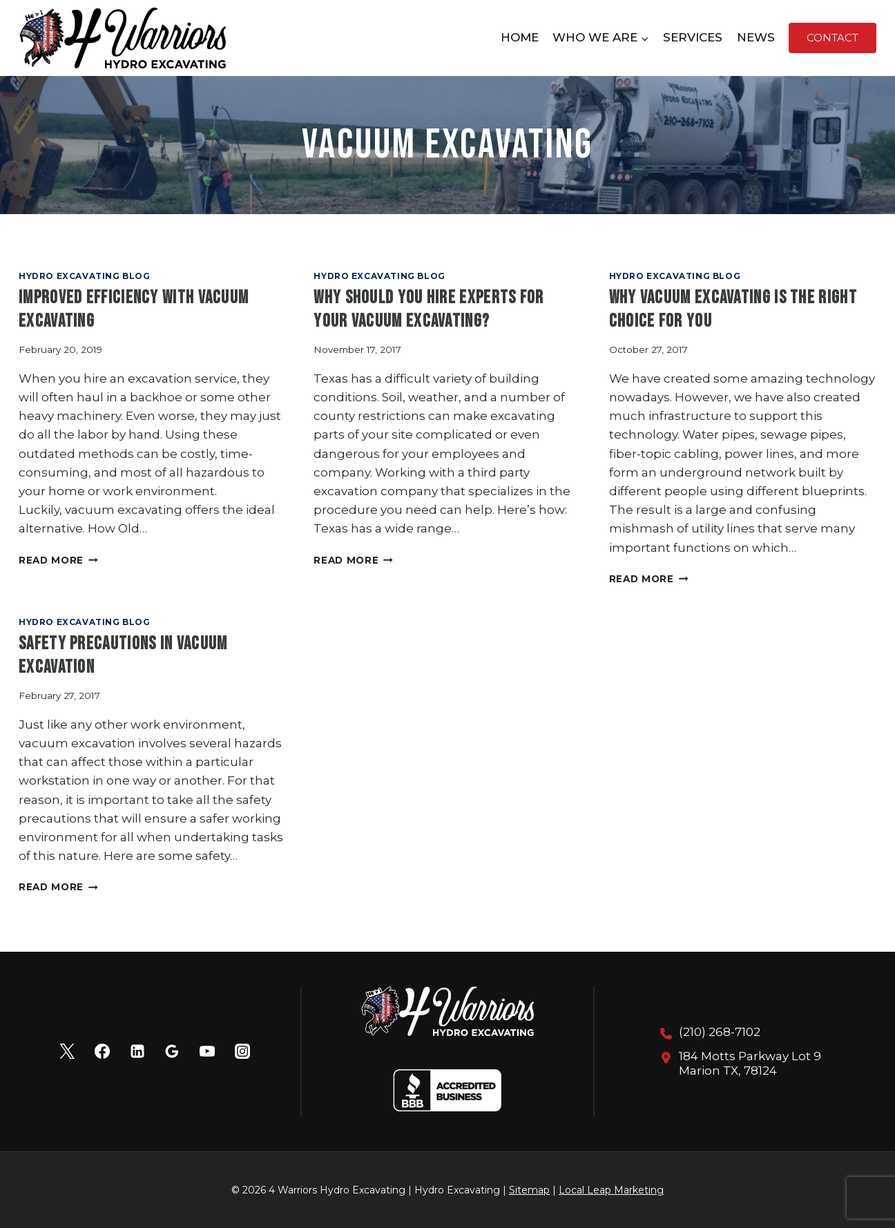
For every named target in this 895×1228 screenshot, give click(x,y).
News (756, 37)
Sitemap (529, 1190)
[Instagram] (242, 1051)
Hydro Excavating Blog (85, 276)
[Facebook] (102, 1051)
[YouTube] (207, 1051)
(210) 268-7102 (719, 1032)
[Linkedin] (137, 1051)
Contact (832, 37)
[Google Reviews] (172, 1051)
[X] (67, 1051)
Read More (58, 560)
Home (520, 37)
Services (692, 37)
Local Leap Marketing (611, 1190)
